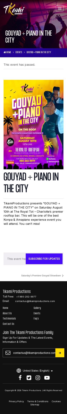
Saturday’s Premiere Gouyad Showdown (41, 275)
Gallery (37, 308)
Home (5, 308)
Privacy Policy (16, 401)
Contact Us (8, 324)
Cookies (56, 401)
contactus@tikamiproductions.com (35, 301)
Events (19, 52)
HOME (7, 52)
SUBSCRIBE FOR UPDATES (44, 258)
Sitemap (34, 404)
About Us (7, 313)
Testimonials (9, 319)
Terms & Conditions (37, 401)
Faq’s (36, 319)
